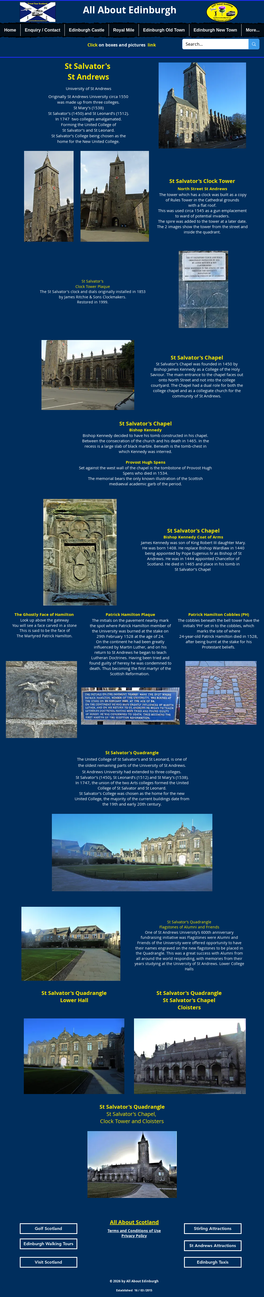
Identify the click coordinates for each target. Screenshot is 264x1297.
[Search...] (212, 44)
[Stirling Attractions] (213, 1228)
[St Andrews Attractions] (213, 1245)
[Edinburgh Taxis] (213, 1262)
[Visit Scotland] (48, 1262)
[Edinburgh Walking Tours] (48, 1244)
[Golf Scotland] (48, 1228)
